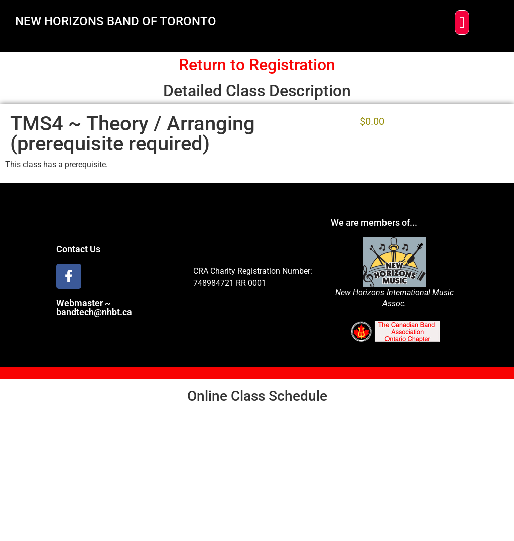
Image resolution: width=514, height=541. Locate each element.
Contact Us (78, 249)
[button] (462, 22)
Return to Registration (257, 64)
